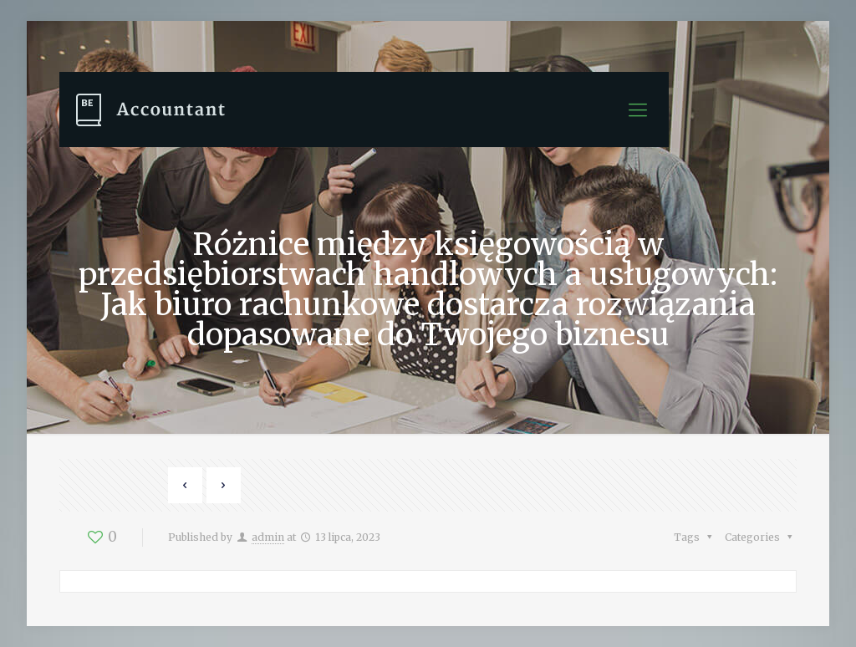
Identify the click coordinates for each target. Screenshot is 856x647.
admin (268, 537)
